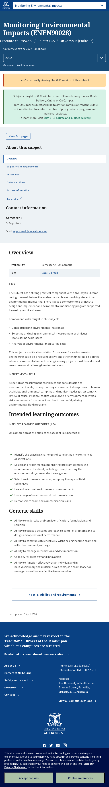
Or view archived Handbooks (19, 65)
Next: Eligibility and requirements (52, 595)
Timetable (18, 200)
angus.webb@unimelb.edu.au (30, 231)
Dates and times (16, 182)
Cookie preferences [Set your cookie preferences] (80, 778)
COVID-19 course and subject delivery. (67, 118)
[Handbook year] (54, 58)
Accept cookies (28, 778)
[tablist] (59, 5)
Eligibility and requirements (22, 166)
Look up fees (50, 273)
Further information (18, 190)
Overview (12, 158)
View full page (18, 136)
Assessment (13, 174)
